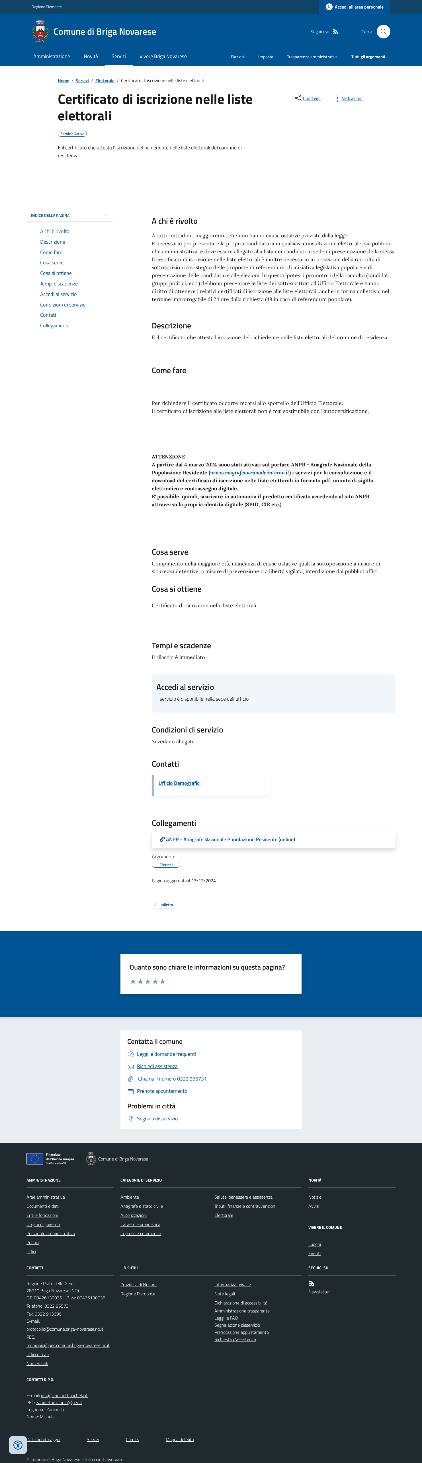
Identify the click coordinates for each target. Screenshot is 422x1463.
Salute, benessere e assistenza (243, 1197)
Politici (32, 1242)
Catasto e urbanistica (140, 1224)
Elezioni (238, 57)
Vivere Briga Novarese (163, 56)
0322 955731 (57, 1305)
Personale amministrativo (50, 1233)
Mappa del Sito (180, 1439)
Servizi (119, 56)
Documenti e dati (42, 1206)
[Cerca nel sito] (381, 31)
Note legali (224, 1293)
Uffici (31, 1251)
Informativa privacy (232, 1284)
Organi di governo (43, 1224)
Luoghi (314, 1244)
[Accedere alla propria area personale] (354, 7)
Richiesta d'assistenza (235, 1339)
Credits (132, 1439)
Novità (91, 56)
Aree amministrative (45, 1197)
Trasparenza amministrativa (312, 57)
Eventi (314, 1253)
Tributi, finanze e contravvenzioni (245, 1206)
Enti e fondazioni (42, 1215)
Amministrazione (51, 56)
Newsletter (319, 1291)
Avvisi (313, 1206)
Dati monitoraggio (43, 1439)
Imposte (265, 57)
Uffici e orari (37, 1354)
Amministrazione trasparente (242, 1310)
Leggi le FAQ (226, 1317)
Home (63, 80)
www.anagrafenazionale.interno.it (249, 472)
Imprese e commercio (140, 1233)
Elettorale (104, 80)
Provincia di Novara (138, 1284)
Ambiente (129, 1197)
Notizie (314, 1197)
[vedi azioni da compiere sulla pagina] (348, 98)
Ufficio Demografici (179, 783)
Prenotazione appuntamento (241, 1332)
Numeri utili (37, 1363)
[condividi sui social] (307, 98)
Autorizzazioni (133, 1215)
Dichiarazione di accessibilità (240, 1302)
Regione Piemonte (47, 7)
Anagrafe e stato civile (141, 1206)
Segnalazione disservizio (237, 1325)
